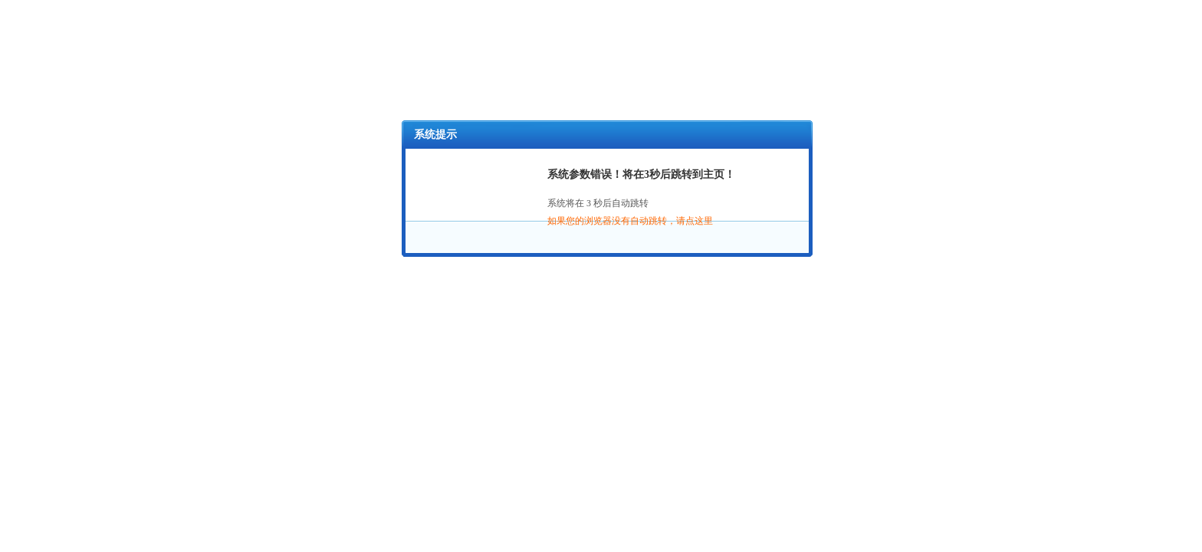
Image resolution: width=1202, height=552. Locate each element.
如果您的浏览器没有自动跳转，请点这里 (630, 220)
